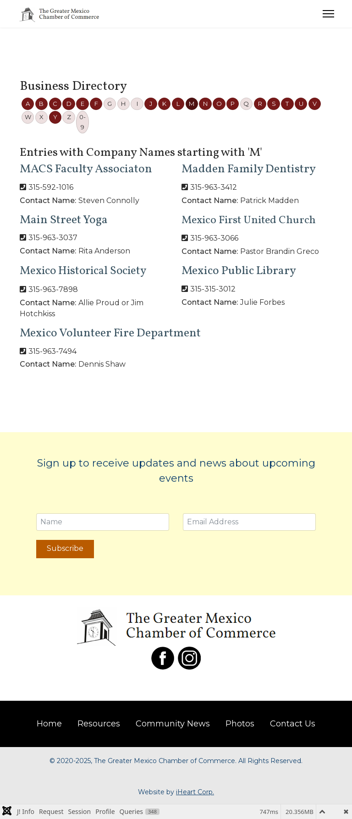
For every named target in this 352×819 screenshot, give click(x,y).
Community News (173, 724)
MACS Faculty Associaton (86, 169)
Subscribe (65, 548)
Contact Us (292, 724)
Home (49, 724)
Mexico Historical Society (83, 271)
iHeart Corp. (195, 792)
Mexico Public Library (239, 271)
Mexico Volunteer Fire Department (110, 333)
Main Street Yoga (64, 220)
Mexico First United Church (249, 220)
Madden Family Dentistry (249, 169)
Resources (98, 724)
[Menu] (328, 13)
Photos (240, 724)
